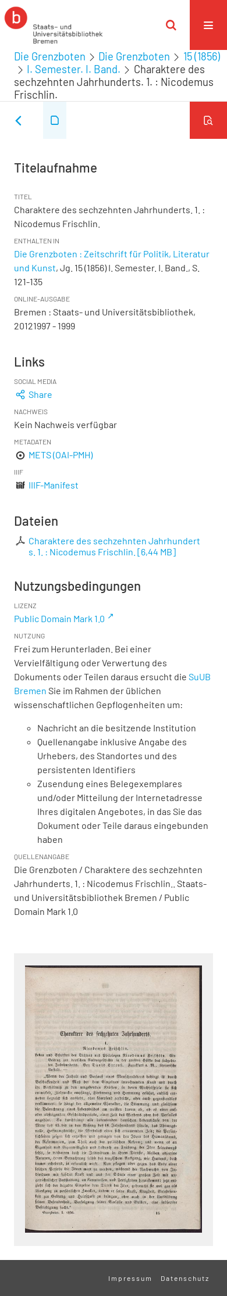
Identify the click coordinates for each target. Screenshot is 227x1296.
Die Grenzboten (50, 56)
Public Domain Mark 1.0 (59, 618)
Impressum (130, 1278)
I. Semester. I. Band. (73, 69)
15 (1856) (201, 56)
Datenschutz (185, 1278)
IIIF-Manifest (54, 484)
